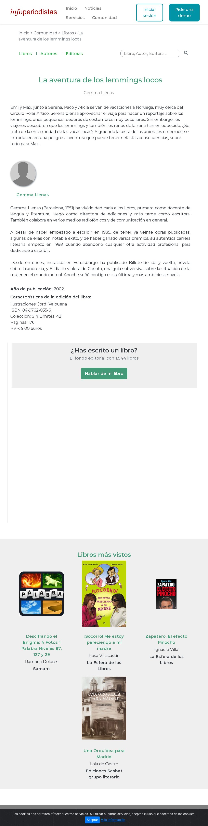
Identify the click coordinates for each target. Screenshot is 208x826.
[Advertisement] (42, 460)
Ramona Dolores (41, 661)
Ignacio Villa (166, 649)
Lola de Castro (104, 763)
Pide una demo (184, 12)
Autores (51, 53)
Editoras (74, 53)
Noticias (93, 8)
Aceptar (92, 820)
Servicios (75, 17)
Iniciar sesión (149, 12)
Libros (28, 53)
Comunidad (104, 17)
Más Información (113, 820)
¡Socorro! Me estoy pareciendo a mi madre (104, 642)
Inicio (71, 8)
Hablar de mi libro (104, 373)
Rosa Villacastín (104, 655)
